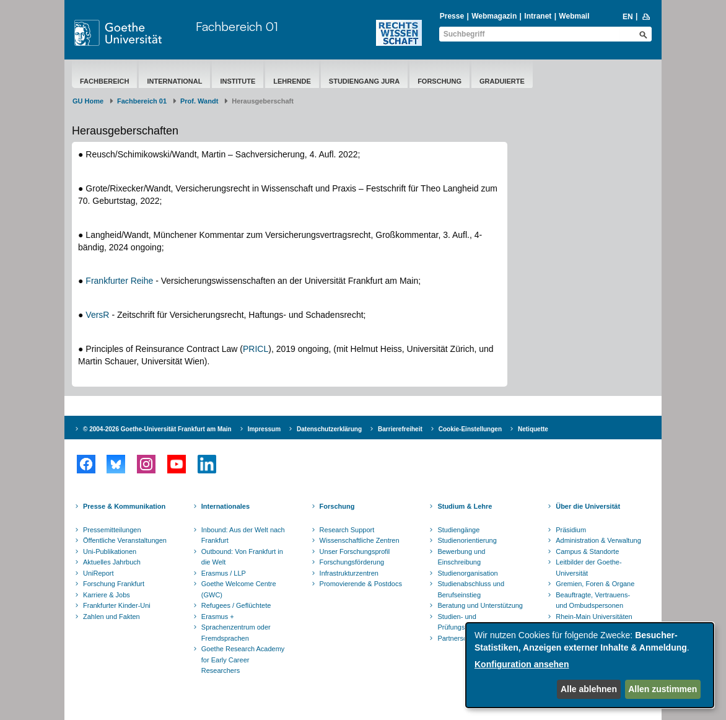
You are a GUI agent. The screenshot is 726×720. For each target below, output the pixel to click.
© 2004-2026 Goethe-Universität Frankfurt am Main (157, 429)
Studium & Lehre (464, 506)
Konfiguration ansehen (522, 664)
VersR (98, 315)
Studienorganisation (467, 573)
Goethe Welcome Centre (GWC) (238, 589)
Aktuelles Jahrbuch (112, 562)
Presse (452, 16)
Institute (237, 81)
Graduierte (502, 81)
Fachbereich (104, 81)
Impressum (264, 429)
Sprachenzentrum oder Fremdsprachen (236, 632)
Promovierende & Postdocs (361, 583)
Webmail (574, 16)
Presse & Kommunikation (124, 506)
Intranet (537, 16)
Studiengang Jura (364, 81)
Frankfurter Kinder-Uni (117, 605)
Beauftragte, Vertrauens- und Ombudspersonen (593, 600)
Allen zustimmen (662, 689)
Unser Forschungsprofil (355, 551)
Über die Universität (588, 506)
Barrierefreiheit (400, 429)
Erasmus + (217, 616)
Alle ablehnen (589, 689)
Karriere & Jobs (106, 595)
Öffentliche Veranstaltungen (125, 540)
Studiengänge (458, 529)
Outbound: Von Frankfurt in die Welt (242, 557)
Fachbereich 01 (237, 26)
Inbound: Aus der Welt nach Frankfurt (243, 535)
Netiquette (533, 429)
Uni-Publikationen (109, 551)
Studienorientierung (466, 540)
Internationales (225, 506)
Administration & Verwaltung (598, 540)
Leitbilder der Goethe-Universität (588, 567)
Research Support (347, 529)
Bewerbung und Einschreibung (461, 557)
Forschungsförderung (352, 562)
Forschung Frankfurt (113, 583)
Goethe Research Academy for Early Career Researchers (243, 659)
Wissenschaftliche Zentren (360, 540)
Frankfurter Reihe (120, 281)
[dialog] (590, 665)
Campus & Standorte (587, 551)
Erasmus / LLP (223, 573)
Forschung (439, 81)
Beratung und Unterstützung (480, 605)
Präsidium (571, 529)
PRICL (255, 349)
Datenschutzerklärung (329, 429)
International (174, 81)
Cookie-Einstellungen (470, 429)
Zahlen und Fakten (111, 616)
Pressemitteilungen (112, 529)
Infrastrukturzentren (349, 573)
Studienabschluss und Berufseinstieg (470, 589)
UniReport (98, 573)
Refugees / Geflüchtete (236, 605)
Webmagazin (494, 16)
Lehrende (292, 81)
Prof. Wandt (199, 101)
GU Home (87, 101)
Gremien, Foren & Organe (595, 583)
